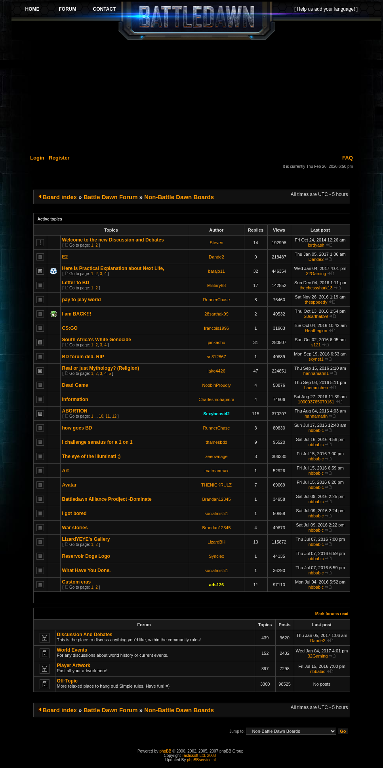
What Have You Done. (86, 570)
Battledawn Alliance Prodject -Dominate (107, 499)
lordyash (316, 245)
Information (75, 399)
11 (107, 416)
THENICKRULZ (216, 485)
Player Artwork (73, 665)
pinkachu (216, 342)
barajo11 (216, 271)
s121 (316, 344)
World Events (72, 650)
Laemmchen (316, 387)
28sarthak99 (216, 314)
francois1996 (216, 328)
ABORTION (75, 411)
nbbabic (316, 430)
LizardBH (216, 542)
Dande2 (216, 257)
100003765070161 (316, 401)
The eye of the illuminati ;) (91, 456)
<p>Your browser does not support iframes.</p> (196, 21)
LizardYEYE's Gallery (86, 539)
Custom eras (76, 582)
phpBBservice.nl (201, 760)
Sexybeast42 (216, 413)
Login (37, 158)
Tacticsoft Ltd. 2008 (199, 755)
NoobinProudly (216, 385)
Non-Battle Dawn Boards (179, 197)
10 (101, 416)
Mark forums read (332, 614)
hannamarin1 (316, 373)
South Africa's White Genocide (96, 339)
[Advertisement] (196, 95)
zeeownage (216, 456)
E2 (65, 257)
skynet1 (316, 359)
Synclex (216, 556)
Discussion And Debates (84, 634)
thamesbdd (216, 442)
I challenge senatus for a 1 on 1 (97, 442)
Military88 (216, 285)
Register (59, 158)
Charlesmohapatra (216, 399)
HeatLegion (316, 330)
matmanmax (216, 470)
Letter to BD (76, 282)
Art (65, 470)
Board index (60, 197)
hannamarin (316, 416)
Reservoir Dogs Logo (86, 556)
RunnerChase (216, 299)
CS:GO (70, 328)
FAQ (347, 158)
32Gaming (316, 273)
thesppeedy (316, 302)
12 (114, 416)
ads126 (216, 584)
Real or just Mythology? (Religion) (100, 368)
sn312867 (216, 356)
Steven (216, 242)
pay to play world (81, 299)
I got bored (74, 513)
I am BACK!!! (76, 314)
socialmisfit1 (217, 513)
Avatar (69, 485)
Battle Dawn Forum (111, 197)
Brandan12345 (216, 499)
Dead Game (75, 385)
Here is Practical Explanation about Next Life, (113, 268)
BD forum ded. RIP (83, 356)
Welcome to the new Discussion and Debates (113, 240)
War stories (75, 527)
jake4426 (216, 371)
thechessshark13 (315, 287)
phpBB (165, 751)
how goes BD (77, 428)
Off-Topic (67, 681)
